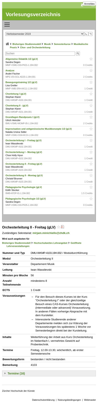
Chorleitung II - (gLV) (17, 105)
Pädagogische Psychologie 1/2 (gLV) (25, 198)
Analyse (10, 70)
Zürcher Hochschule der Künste (18, 391)
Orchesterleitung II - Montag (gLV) (24, 175)
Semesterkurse (62, 44)
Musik (47, 44)
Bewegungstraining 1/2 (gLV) (21, 82)
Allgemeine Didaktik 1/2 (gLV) (21, 59)
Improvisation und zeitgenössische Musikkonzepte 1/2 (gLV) (38, 129)
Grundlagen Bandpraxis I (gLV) (22, 117)
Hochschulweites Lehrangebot (50, 243)
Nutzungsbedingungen (69, 400)
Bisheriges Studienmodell (26, 44)
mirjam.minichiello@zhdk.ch (51, 233)
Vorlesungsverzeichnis (33, 14)
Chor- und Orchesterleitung (35, 47)
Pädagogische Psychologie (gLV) (24, 187)
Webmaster (90, 400)
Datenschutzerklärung (43, 400)
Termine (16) (16, 373)
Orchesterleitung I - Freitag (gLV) (23, 140)
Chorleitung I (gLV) (16, 94)
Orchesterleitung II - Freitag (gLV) (24, 164)
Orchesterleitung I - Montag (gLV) (24, 152)
